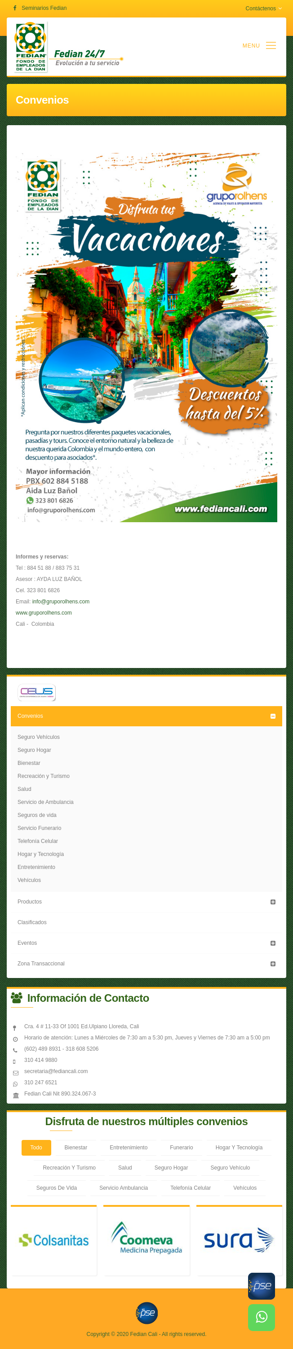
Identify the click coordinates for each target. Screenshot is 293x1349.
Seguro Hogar (34, 750)
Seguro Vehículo (230, 1168)
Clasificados (32, 922)
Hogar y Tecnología (41, 854)
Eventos (27, 943)
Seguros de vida (37, 815)
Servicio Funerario (39, 828)
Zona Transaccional (41, 963)
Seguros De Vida (56, 1188)
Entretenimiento (36, 867)
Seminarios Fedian (44, 8)
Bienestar (29, 763)
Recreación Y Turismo (69, 1168)
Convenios (30, 716)
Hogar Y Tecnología (239, 1147)
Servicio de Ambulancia (46, 802)
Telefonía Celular (38, 841)
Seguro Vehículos (39, 737)
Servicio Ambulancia (123, 1188)
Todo (36, 1147)
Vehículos (29, 880)
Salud (24, 789)
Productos (30, 902)
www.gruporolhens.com (44, 613)
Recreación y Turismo (44, 776)
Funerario (181, 1147)
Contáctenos (264, 8)
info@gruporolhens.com (61, 601)
